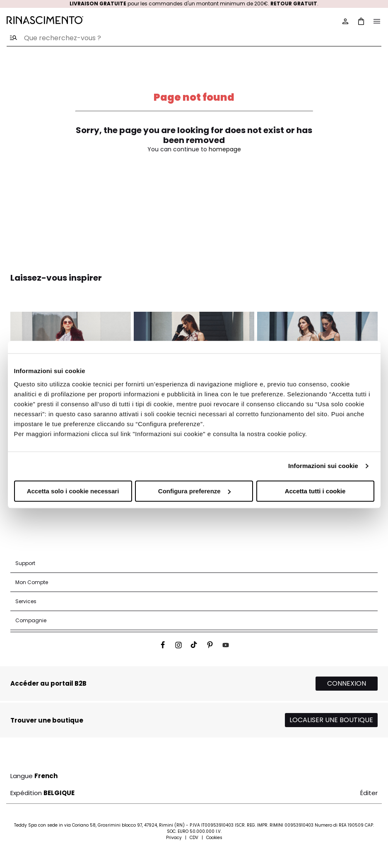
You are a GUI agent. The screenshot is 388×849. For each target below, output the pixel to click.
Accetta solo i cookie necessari (73, 491)
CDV (194, 837)
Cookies (214, 837)
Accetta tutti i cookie (315, 491)
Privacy (174, 837)
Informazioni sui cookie (323, 465)
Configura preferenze (194, 491)
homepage (225, 149)
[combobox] (194, 38)
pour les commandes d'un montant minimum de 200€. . (194, 3)
